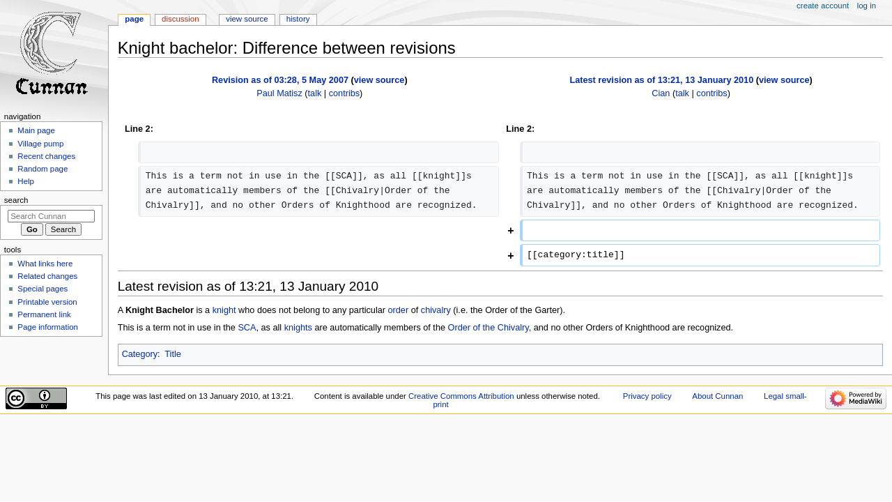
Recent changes (46, 156)
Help (25, 181)
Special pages (42, 288)
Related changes (47, 276)
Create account (823, 5)
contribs (344, 93)
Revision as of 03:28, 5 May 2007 (280, 80)
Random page (42, 169)
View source (247, 19)
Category (139, 354)
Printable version (47, 302)
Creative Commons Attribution (461, 396)
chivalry (436, 310)
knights (298, 328)
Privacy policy (647, 396)
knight (224, 310)
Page (134, 19)
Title (172, 354)
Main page (36, 130)
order (398, 310)
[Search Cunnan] (51, 216)
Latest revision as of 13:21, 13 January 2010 (661, 80)
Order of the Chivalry (488, 328)
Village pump (40, 143)
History (298, 19)
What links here (44, 263)
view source (379, 80)
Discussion (180, 19)
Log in (866, 5)
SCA (247, 328)
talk (315, 93)
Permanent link (43, 314)
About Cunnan (717, 396)
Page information (47, 327)
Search (16, 200)
